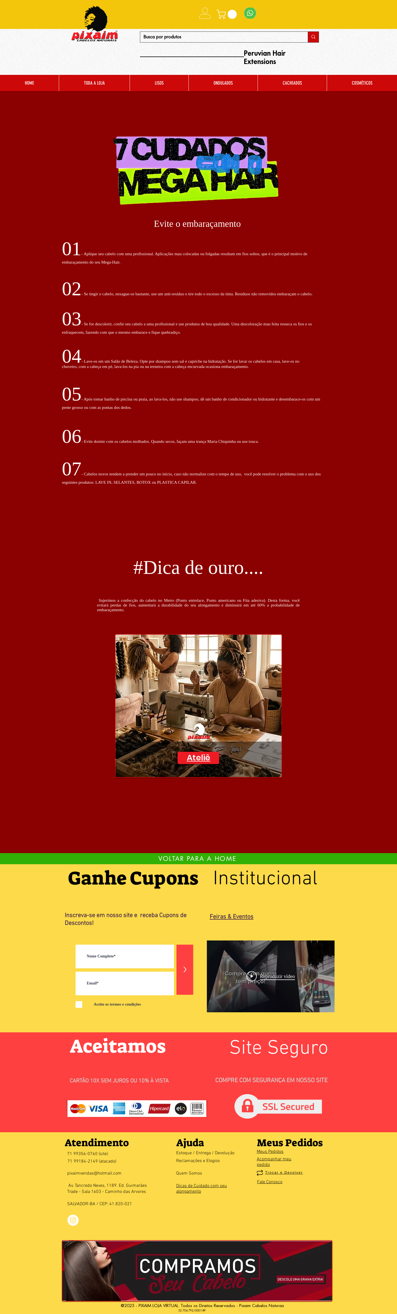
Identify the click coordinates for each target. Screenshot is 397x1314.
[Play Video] (270, 976)
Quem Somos (189, 1173)
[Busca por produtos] (220, 37)
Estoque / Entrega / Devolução (205, 1153)
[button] (228, 14)
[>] (184, 970)
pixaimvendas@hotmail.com (94, 1173)
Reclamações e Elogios (198, 1161)
